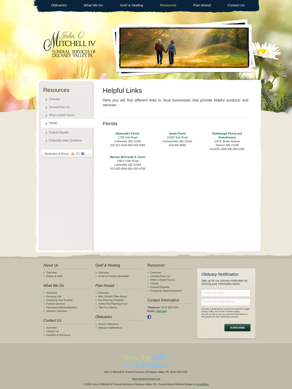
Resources (168, 5)
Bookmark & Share (66, 153)
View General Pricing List (146, 378)
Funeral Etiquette (59, 132)
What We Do (93, 5)
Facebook (149, 317)
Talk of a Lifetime (107, 307)
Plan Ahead (202, 5)
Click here (161, 311)
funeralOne (202, 384)
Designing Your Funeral (59, 300)
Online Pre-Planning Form (112, 303)
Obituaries (59, 5)
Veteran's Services (56, 311)
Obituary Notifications (110, 327)
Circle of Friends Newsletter (113, 276)
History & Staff (54, 276)
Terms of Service (226, 311)
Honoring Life (53, 296)
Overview (54, 99)
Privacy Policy (207, 311)
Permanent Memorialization (61, 307)
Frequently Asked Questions (65, 140)
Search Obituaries (108, 324)
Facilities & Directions (58, 335)
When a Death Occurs (62, 115)
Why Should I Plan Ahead (112, 296)
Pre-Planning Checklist (111, 300)
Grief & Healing (131, 5)
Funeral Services (55, 303)
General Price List (59, 107)
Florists (53, 123)
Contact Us (236, 5)
